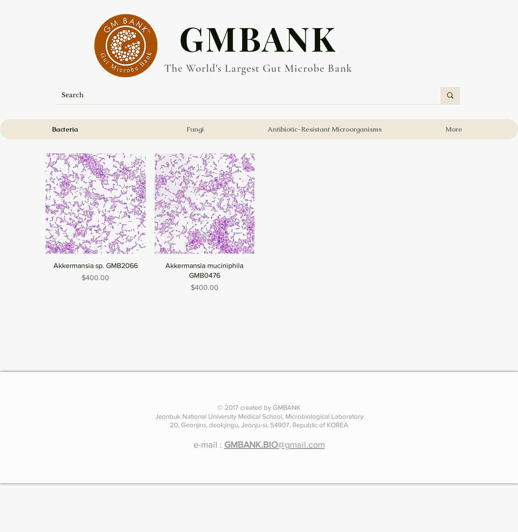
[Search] (242, 95)
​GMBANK (258, 38)
